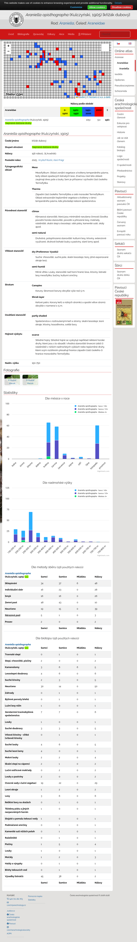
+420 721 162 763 (16, 899)
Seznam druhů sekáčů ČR (124, 253)
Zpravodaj (38, 34)
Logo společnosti (123, 158)
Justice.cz (11, 911)
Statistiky (32, 900)
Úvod (11, 34)
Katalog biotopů (121, 149)
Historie (121, 132)
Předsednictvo (124, 170)
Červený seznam (121, 224)
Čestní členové (121, 116)
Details (118, 3)
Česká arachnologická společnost (13, 917)
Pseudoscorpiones (124, 85)
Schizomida (121, 91)
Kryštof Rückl (45, 160)
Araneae (119, 57)
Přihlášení (85, 34)
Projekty (121, 176)
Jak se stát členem (122, 140)
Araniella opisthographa (18, 573)
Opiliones (120, 80)
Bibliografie (23, 34)
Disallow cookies (121, 7)
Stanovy (121, 182)
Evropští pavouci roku (123, 233)
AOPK (9, 933)
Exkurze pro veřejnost (123, 125)
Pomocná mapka (35, 896)
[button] (84, 91)
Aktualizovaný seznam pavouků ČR (124, 200)
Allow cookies (97, 7)
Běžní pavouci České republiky (124, 213)
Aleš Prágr (58, 160)
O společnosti (124, 165)
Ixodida (118, 74)
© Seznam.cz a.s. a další (98, 97)
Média (71, 34)
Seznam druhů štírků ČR (123, 275)
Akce (61, 34)
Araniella (124, 68)
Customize (76, 7)
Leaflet (80, 97)
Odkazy (51, 34)
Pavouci (12, 923)
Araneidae (96, 23)
